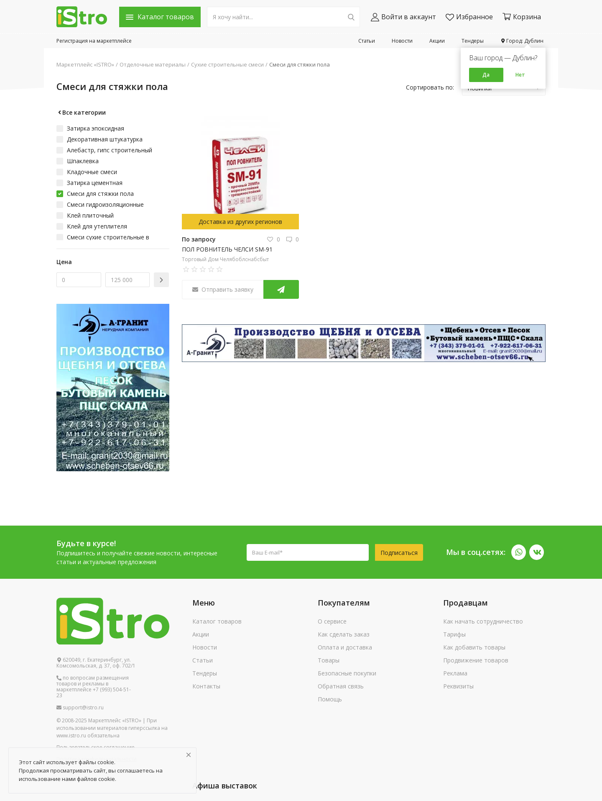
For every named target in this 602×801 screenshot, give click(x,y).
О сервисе (332, 621)
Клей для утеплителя (97, 226)
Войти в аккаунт (403, 17)
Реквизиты (458, 686)
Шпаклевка (83, 161)
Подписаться (399, 553)
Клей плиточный (90, 215)
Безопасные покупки (347, 673)
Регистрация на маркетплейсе (94, 40)
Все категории (81, 112)
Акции (437, 40)
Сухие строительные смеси (227, 64)
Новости (402, 40)
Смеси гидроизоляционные (105, 204)
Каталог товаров (217, 621)
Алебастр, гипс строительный (109, 150)
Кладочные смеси (92, 172)
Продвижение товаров (475, 660)
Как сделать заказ (344, 634)
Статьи (366, 40)
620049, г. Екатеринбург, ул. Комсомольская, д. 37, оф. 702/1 (95, 663)
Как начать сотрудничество (483, 621)
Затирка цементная (94, 183)
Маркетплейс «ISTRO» (85, 64)
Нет (520, 74)
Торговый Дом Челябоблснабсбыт (225, 259)
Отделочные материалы (153, 64)
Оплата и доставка (345, 647)
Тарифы (454, 634)
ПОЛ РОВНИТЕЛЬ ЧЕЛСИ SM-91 (227, 249)
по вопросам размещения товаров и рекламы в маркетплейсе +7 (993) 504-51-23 (93, 686)
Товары (328, 660)
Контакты (206, 686)
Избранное (469, 17)
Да (486, 74)
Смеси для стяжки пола (299, 64)
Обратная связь (341, 686)
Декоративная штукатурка (105, 139)
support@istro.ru (80, 708)
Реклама (455, 673)
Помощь (330, 699)
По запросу (199, 239)
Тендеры (473, 40)
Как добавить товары (474, 647)
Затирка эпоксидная (95, 128)
